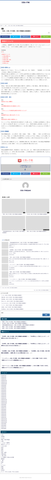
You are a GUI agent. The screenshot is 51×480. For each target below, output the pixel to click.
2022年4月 (3, 412)
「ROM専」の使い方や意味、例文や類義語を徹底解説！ (14, 336)
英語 (2, 462)
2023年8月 (3, 386)
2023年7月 (3, 388)
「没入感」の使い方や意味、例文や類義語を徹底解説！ (14, 323)
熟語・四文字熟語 (5, 439)
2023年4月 (3, 393)
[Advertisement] (25, 14)
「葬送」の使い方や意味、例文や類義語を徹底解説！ (14, 326)
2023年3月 (3, 394)
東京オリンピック (5, 444)
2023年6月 (3, 390)
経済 (2, 28)
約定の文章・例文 (6, 59)
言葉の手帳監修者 (25, 190)
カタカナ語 (4, 446)
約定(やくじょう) (5, 54)
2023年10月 (4, 383)
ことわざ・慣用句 (5, 442)
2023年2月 (3, 396)
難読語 (2, 458)
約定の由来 (5, 57)
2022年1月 (3, 417)
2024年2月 (3, 377)
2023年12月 (4, 380)
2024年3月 (3, 375)
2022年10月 (4, 402)
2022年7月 (3, 407)
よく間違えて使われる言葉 (7, 457)
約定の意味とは (6, 56)
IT (1, 463)
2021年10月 (4, 422)
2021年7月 (3, 426)
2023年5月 (3, 391)
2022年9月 (3, 404)
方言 (2, 434)
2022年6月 (3, 409)
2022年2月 (3, 415)
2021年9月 (3, 423)
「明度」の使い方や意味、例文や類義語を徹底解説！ (14, 321)
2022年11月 (4, 401)
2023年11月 (4, 382)
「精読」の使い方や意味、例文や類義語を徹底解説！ (14, 328)
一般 (2, 460)
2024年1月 (3, 378)
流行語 (2, 470)
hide (3, 51)
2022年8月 (3, 406)
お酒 (2, 441)
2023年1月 (3, 398)
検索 (2, 312)
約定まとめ (5, 63)
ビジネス (3, 465)
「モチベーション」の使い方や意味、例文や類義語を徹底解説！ (16, 365)
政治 (2, 450)
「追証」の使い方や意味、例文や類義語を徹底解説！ (10, 287)
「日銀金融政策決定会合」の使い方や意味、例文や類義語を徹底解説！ (18, 324)
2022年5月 (3, 410)
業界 (2, 449)
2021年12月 (4, 418)
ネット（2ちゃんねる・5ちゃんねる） (10, 471)
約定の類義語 (5, 61)
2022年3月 (3, 414)
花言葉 (2, 436)
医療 (2, 466)
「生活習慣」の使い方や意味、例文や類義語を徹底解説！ (15, 350)
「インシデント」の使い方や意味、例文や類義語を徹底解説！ (16, 358)
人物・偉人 (4, 455)
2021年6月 (3, 428)
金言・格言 (4, 452)
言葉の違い (4, 454)
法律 (2, 468)
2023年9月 (3, 385)
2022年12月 (4, 399)
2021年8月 (3, 425)
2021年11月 (4, 420)
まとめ (2, 438)
